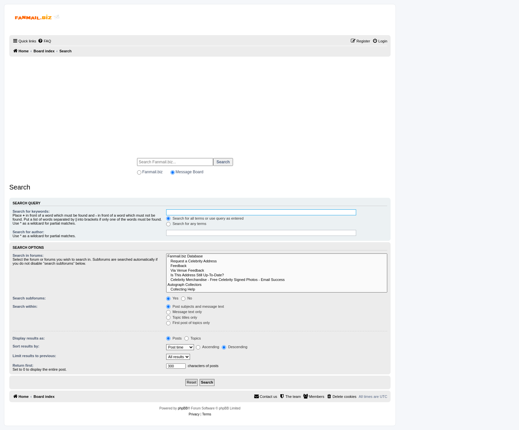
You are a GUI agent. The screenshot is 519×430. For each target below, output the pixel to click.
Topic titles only (181, 317)
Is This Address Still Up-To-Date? (277, 275)
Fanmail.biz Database (277, 256)
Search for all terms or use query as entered (205, 218)
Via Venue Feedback (277, 270)
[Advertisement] (200, 104)
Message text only (184, 312)
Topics (192, 338)
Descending (234, 347)
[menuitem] (44, 41)
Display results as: (29, 338)
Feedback (277, 266)
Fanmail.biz (152, 172)
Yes (172, 298)
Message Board (189, 172)
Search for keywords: (31, 211)
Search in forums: (28, 255)
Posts (174, 338)
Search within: (25, 306)
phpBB (183, 408)
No (186, 298)
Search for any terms (186, 224)
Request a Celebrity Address (277, 261)
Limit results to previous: (34, 356)
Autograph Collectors (277, 285)
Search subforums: (29, 298)
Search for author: (28, 232)
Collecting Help (277, 289)
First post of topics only (188, 323)
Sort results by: (26, 346)
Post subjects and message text (195, 306)
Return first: (23, 365)
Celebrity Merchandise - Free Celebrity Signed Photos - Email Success (277, 280)
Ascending (207, 347)
